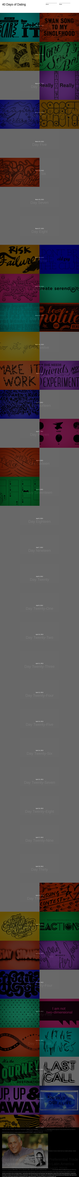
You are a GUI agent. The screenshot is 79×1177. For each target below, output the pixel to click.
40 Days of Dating (14, 4)
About (47, 4)
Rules (60, 4)
